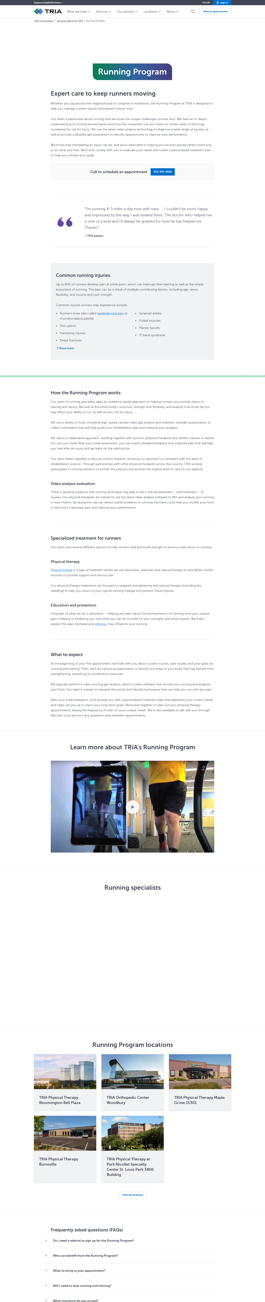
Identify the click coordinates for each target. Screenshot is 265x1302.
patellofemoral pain (111, 313)
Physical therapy (62, 570)
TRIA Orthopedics (44, 21)
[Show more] (65, 348)
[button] (222, 2)
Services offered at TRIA (70, 21)
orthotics (101, 624)
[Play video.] (132, 807)
